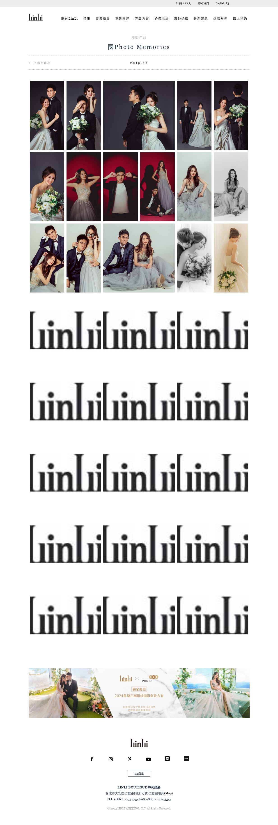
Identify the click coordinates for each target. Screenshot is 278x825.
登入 (188, 3)
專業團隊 (122, 18)
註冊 (179, 3)
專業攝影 (103, 18)
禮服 (86, 18)
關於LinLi (69, 18)
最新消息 (201, 18)
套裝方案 (142, 18)
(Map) (168, 793)
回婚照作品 (40, 63)
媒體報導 (220, 18)
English (220, 3)
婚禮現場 (161, 18)
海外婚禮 (181, 18)
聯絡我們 (203, 3)
